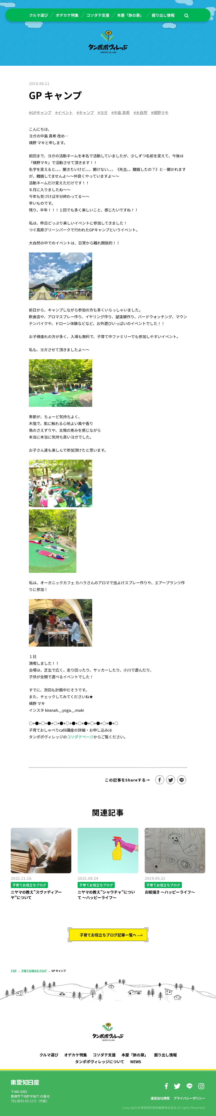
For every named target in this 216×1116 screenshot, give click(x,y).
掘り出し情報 (163, 15)
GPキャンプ (41, 112)
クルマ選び (38, 15)
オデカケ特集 (67, 15)
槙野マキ (161, 112)
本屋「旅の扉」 (130, 15)
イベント (65, 112)
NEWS (135, 1061)
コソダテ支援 (97, 15)
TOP (13, 970)
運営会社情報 (160, 1098)
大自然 (141, 112)
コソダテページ (80, 736)
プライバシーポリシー (189, 1098)
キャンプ (86, 112)
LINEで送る (181, 779)
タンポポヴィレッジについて (99, 1061)
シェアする (159, 779)
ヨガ (104, 112)
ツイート (170, 779)
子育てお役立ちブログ (34, 970)
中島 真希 (122, 112)
